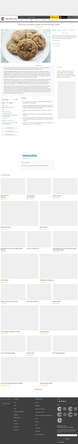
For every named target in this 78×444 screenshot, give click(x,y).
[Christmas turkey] (58, 213)
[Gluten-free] (13, 186)
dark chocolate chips (9, 120)
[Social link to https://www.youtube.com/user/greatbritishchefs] (63, 401)
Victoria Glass (39, 26)
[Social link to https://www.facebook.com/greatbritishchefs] (57, 401)
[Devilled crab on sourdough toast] (58, 266)
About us (37, 421)
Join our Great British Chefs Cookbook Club (43, 415)
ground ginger (7, 111)
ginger (75, 35)
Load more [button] (38, 389)
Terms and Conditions (39, 434)
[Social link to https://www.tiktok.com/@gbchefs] (65, 401)
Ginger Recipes (56, 45)
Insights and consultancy (40, 408)
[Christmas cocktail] (65, 186)
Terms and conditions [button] (60, 442)
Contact (36, 402)
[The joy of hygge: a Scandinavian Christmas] (19, 318)
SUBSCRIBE (29, 155)
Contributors (37, 428)
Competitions (16, 426)
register (30, 165)
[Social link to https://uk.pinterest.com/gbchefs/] (59, 401)
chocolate (56, 37)
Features (15, 420)
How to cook (16, 423)
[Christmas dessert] (19, 266)
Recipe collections (17, 417)
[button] (21, 20)
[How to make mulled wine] (39, 292)
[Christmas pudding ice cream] (58, 369)
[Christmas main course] (19, 213)
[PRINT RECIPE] (15, 99)
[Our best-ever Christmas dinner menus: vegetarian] (19, 369)
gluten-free (67, 35)
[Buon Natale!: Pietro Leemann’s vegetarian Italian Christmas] (13, 239)
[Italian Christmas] (39, 186)
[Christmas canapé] (65, 292)
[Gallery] (26, 46)
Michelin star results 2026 (18, 411)
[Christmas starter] (39, 343)
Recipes (15, 405)
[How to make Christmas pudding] (13, 343)
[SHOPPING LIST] (17, 99)
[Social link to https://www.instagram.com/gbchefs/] (61, 401)
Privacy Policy (38, 431)
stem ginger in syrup (7, 122)
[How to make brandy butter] (65, 343)
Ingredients (16, 414)
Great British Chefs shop (40, 412)
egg (3, 109)
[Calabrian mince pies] (58, 318)
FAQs (36, 418)
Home (15, 402)
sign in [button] (25, 165)
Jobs (36, 424)
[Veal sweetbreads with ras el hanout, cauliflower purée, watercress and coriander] (65, 239)
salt (5, 118)
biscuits (10, 71)
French (20, 82)
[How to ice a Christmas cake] (39, 239)
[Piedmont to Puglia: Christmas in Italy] (13, 292)
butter (6, 105)
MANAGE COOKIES (6, 403)
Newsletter (16, 429)
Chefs (15, 408)
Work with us (37, 405)
